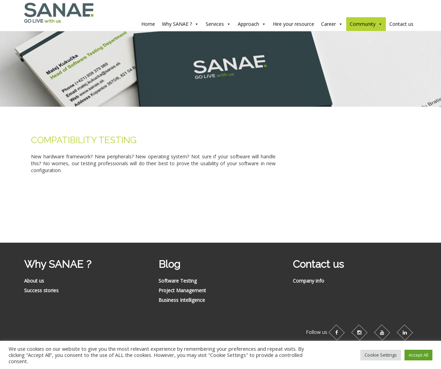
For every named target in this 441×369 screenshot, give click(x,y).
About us (34, 280)
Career (328, 24)
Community (363, 24)
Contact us (401, 24)
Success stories (41, 290)
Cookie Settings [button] (381, 355)
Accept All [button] (418, 355)
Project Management (182, 290)
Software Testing (177, 280)
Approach (248, 24)
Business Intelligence (181, 300)
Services (215, 24)
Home (148, 24)
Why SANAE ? (177, 24)
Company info (308, 280)
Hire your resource (293, 24)
